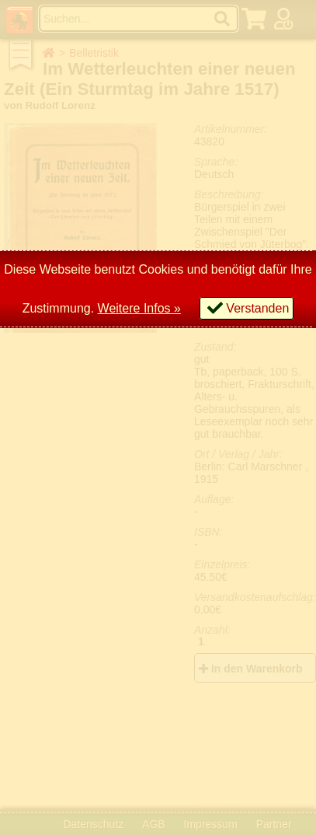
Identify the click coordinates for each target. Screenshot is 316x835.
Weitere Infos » (139, 308)
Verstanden (257, 308)
